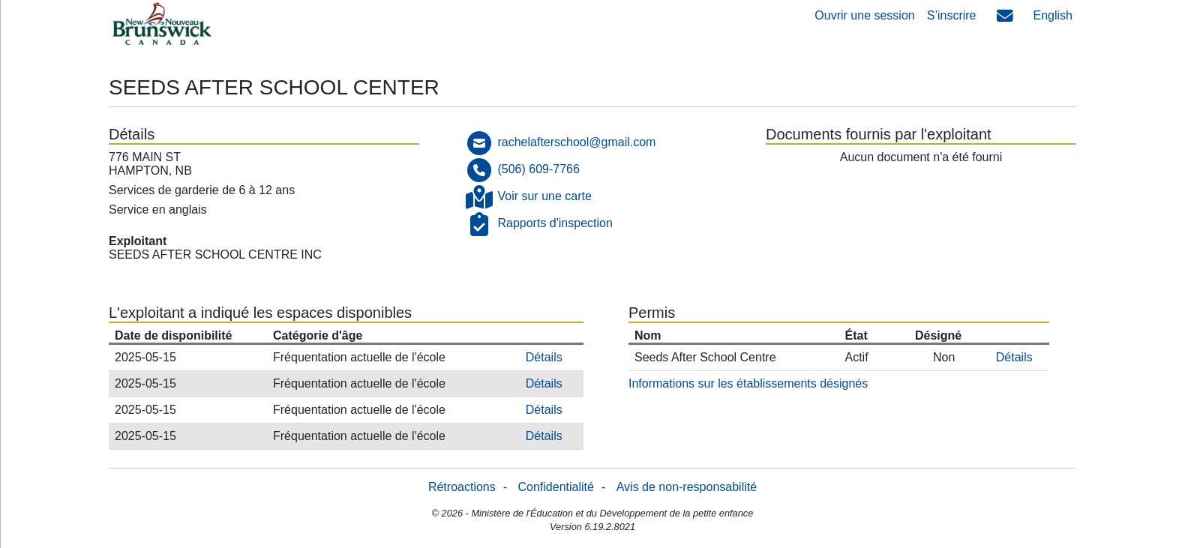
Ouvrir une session (864, 15)
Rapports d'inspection (554, 223)
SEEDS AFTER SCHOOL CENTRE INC (215, 254)
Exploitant (137, 241)
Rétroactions (462, 487)
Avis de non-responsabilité (686, 487)
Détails (544, 357)
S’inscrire (951, 15)
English (1053, 15)
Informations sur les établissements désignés (748, 383)
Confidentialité (556, 487)
